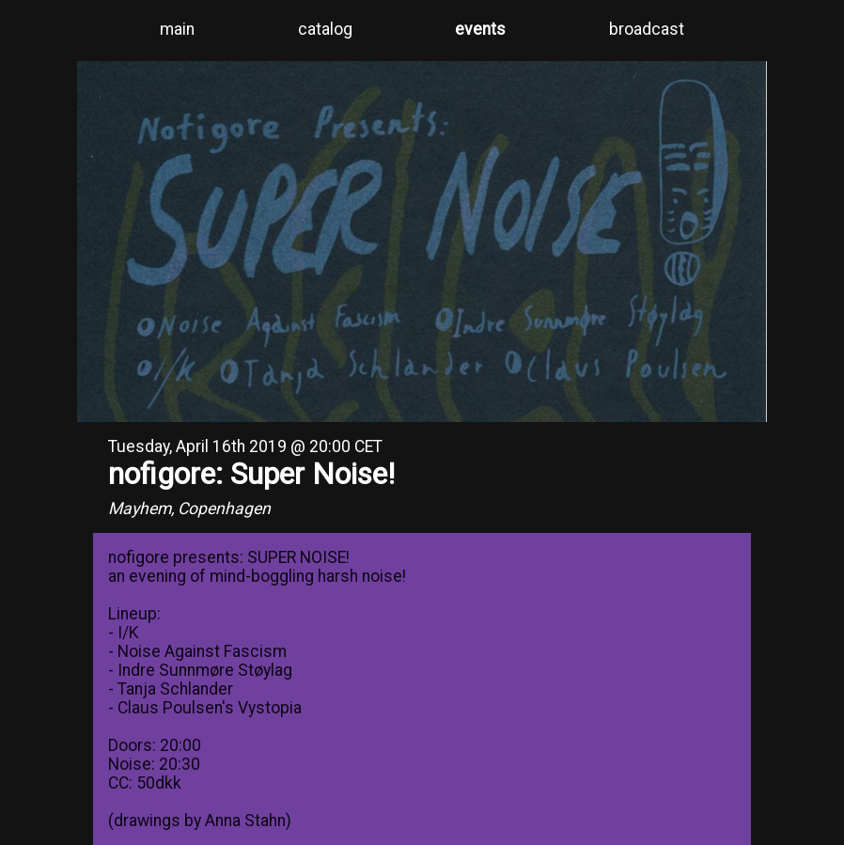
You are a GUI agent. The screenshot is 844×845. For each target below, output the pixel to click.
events (480, 29)
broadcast (646, 29)
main (177, 29)
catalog (325, 29)
